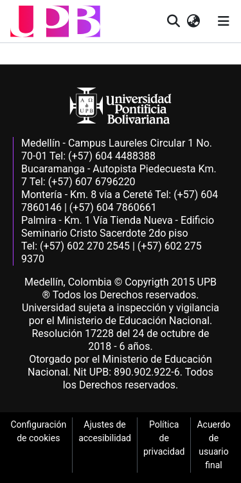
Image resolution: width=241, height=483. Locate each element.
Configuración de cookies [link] (38, 431)
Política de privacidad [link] (163, 438)
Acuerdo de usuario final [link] (213, 444)
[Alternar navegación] (223, 21)
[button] (55, 21)
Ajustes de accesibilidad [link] (104, 431)
